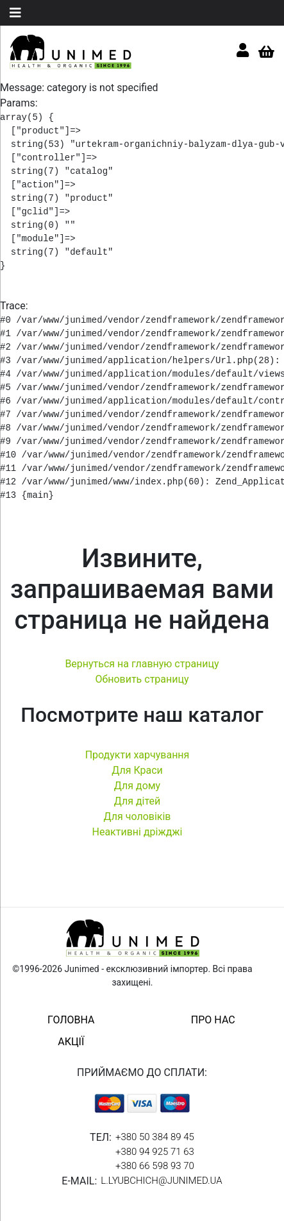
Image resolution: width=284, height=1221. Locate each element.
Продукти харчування (137, 755)
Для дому (137, 786)
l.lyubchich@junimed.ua (161, 1180)
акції (71, 1042)
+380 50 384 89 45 (154, 1137)
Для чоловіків (137, 816)
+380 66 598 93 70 (154, 1166)
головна (70, 1020)
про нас (213, 1020)
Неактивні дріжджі (137, 832)
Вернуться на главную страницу (142, 664)
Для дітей (137, 801)
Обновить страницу (141, 679)
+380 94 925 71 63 (154, 1151)
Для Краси (137, 770)
